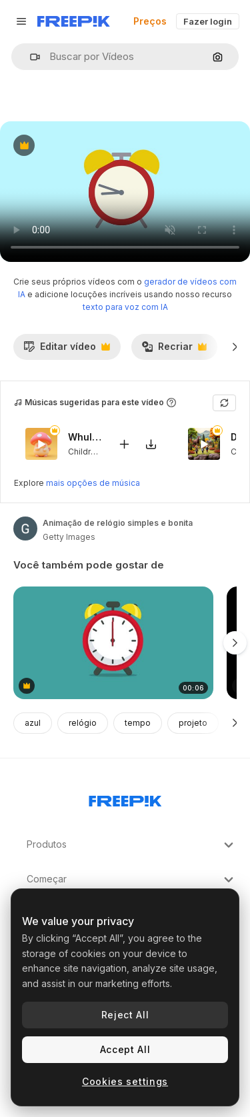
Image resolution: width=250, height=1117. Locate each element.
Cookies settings (125, 1081)
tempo (138, 723)
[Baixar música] (151, 443)
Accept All (125, 1049)
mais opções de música (93, 483)
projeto (193, 723)
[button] (29, 57)
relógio (83, 723)
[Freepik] (73, 21)
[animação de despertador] (113, 642)
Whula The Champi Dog (84, 437)
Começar (132, 880)
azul (33, 723)
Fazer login (207, 21)
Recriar (174, 350)
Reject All (125, 1014)
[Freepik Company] (125, 798)
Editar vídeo (66, 350)
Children (84, 451)
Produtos (132, 845)
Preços (150, 21)
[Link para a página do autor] (25, 529)
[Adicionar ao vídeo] (124, 443)
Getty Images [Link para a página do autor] (69, 537)
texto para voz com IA (125, 307)
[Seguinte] (235, 346)
